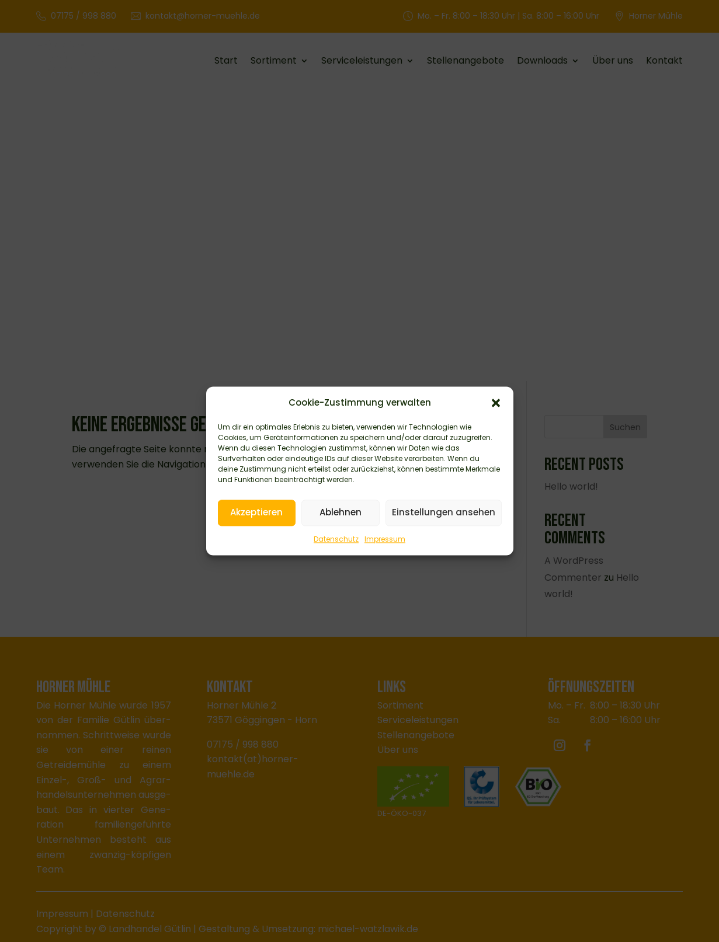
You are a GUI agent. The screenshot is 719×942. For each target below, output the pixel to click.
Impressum (384, 540)
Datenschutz (336, 540)
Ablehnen (340, 513)
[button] (496, 404)
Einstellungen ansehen (443, 513)
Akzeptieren (256, 513)
